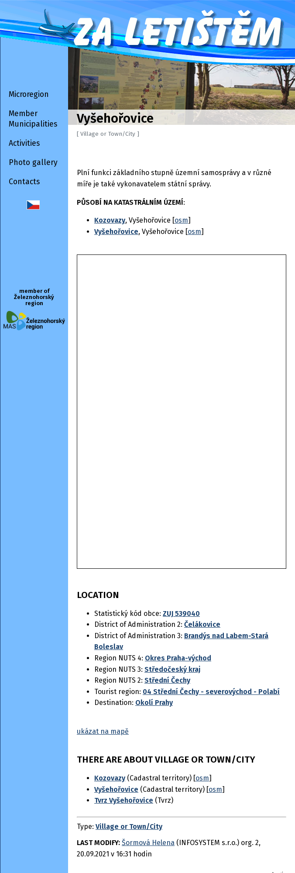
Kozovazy (109, 778)
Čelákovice (202, 624)
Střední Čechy (167, 680)
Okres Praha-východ (178, 658)
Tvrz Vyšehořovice (123, 800)
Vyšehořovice (116, 789)
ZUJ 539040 (181, 613)
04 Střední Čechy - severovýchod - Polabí (211, 691)
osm (181, 220)
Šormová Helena (148, 843)
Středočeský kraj (172, 669)
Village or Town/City (129, 826)
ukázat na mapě (103, 731)
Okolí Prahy (154, 702)
